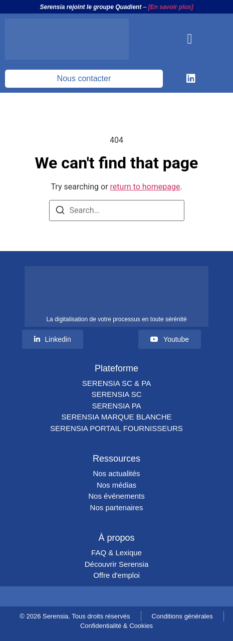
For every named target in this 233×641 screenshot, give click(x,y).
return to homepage (145, 186)
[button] (190, 39)
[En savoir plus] (170, 7)
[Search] (60, 212)
